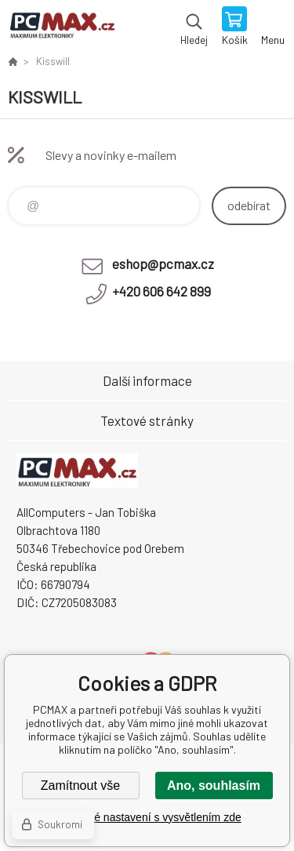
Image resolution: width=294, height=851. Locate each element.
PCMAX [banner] (61, 27)
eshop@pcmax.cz (163, 263)
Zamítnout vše (80, 785)
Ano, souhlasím (213, 785)
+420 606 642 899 (161, 291)
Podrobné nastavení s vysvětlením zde (147, 817)
